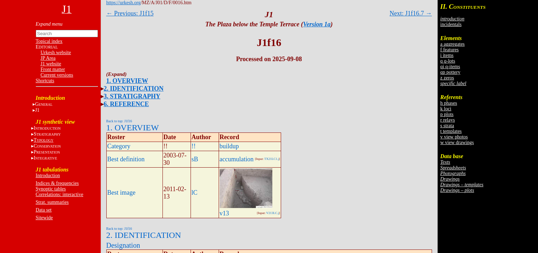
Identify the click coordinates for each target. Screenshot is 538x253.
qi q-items (450, 66)
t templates (451, 131)
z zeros (447, 77)
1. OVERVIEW (127, 80)
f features (449, 49)
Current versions (57, 75)
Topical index (49, 41)
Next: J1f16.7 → (411, 13)
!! (194, 146)
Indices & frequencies (57, 183)
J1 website (51, 63)
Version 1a (317, 24)
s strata (447, 125)
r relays (447, 120)
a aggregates (452, 44)
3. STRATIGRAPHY (132, 96)
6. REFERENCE (126, 104)
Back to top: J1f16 (119, 121)
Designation (123, 245)
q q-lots (447, 61)
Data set (44, 210)
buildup (229, 146)
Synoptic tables (51, 189)
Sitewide (44, 217)
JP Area (48, 58)
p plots (447, 114)
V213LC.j (272, 213)
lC (195, 192)
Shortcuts (45, 80)
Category (119, 146)
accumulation (237, 159)
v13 (224, 213)
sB (195, 159)
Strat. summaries (52, 202)
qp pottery (450, 72)
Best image (121, 192)
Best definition (126, 159)
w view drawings (457, 142)
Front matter (53, 69)
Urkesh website (56, 52)
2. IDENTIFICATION (134, 88)
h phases (448, 103)
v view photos (454, 137)
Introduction (48, 175)
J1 (37, 110)
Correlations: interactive (60, 194)
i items (447, 55)
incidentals (451, 24)
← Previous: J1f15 (130, 13)
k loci (446, 108)
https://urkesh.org (123, 2)
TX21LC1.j (271, 159)
